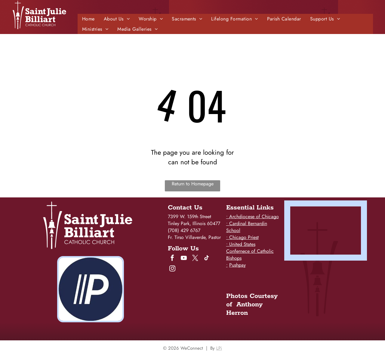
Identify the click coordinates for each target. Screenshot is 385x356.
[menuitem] (88, 19)
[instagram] (172, 269)
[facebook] (172, 258)
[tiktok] (206, 258)
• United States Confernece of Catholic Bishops (250, 251)
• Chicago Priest (242, 237)
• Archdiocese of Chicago (252, 216)
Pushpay (237, 265)
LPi (219, 348)
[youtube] (183, 258)
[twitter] (195, 258)
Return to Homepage (193, 183)
